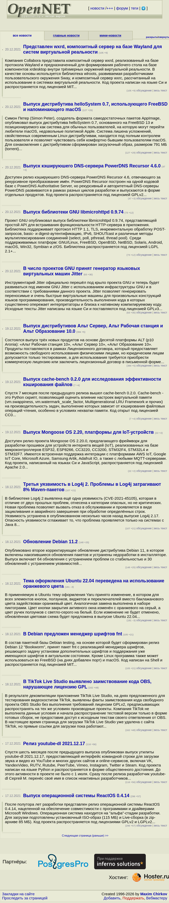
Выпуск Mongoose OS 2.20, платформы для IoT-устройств (89, 432)
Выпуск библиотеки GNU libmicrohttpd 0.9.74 (73, 212)
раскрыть (152, 37)
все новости (22, 35)
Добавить (112, 898)
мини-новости (110, 35)
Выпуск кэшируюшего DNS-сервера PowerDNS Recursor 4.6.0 (92, 165)
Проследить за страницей (24, 898)
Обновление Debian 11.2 (50, 541)
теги (134, 8)
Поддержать (133, 898)
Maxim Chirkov (153, 894)
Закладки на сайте (18, 894)
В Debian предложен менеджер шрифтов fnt (72, 633)
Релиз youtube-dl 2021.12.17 (54, 743)
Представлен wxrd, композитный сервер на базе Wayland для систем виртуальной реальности (92, 49)
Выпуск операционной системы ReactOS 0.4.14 (76, 795)
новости (97, 8)
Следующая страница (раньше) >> (85, 835)
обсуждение (139, 90)
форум (122, 8)
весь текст (160, 90)
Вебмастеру (156, 898)
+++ (110, 8)
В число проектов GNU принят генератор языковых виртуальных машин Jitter (81, 271)
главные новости (66, 35)
